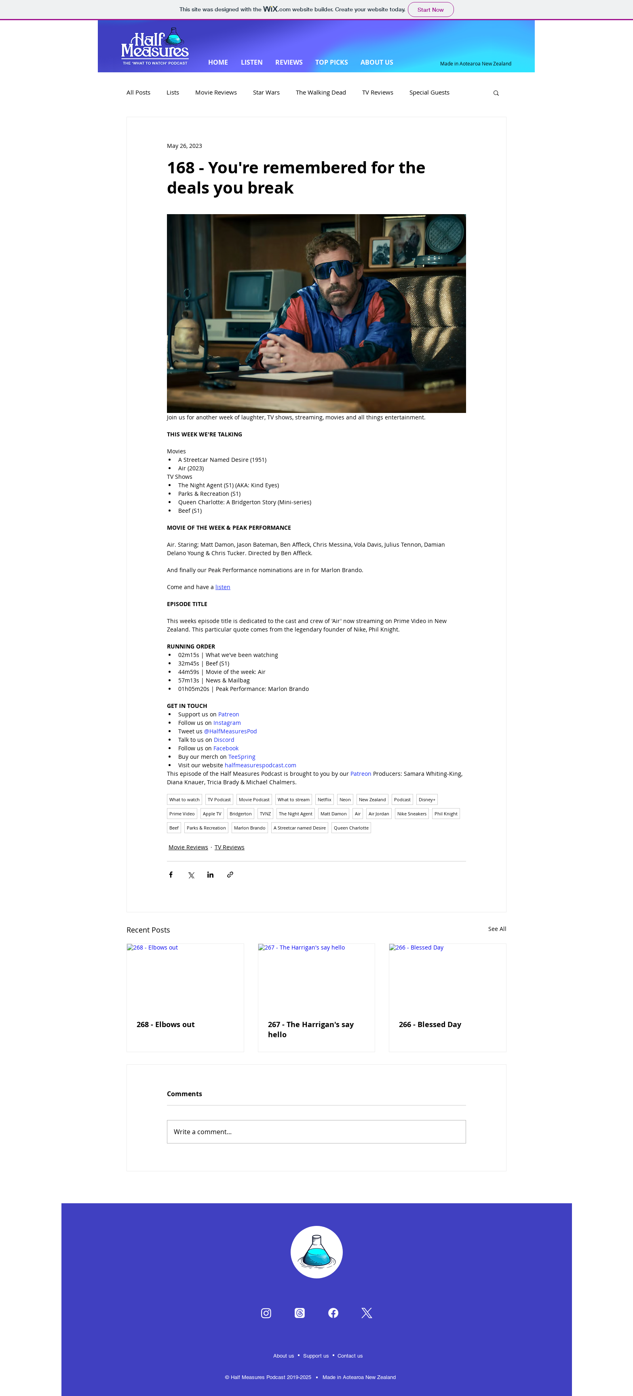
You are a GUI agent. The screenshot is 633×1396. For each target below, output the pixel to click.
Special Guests (429, 92)
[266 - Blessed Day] (447, 976)
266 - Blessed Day (430, 1024)
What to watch (184, 799)
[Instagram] (266, 1313)
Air (358, 814)
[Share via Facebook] (171, 874)
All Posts (138, 92)
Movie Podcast (254, 799)
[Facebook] (333, 1313)
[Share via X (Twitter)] (190, 874)
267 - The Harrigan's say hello (311, 1029)
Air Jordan (379, 814)
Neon (345, 799)
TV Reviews (377, 92)
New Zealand (372, 799)
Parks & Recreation (206, 828)
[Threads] (299, 1313)
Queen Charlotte (351, 828)
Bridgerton (241, 814)
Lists (173, 92)
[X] (366, 1313)
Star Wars (266, 92)
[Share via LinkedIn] (210, 874)
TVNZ (265, 814)
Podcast (402, 799)
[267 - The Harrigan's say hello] (316, 976)
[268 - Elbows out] (185, 976)
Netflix (324, 799)
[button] (496, 92)
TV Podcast (219, 799)
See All (497, 929)
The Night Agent (295, 814)
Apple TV (212, 814)
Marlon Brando (250, 828)
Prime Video (182, 814)
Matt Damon (334, 814)
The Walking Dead (321, 92)
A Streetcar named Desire (300, 828)
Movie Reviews (216, 92)
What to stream (294, 799)
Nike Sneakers (411, 814)
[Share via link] (230, 874)
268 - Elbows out (166, 1024)
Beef (174, 828)
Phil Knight (446, 814)
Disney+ (427, 799)
